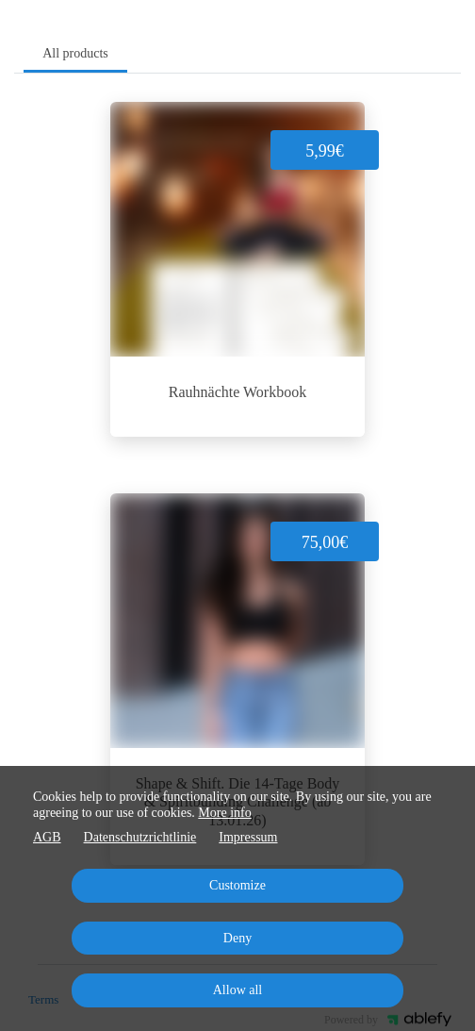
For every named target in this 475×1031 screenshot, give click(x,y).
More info (224, 813)
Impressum (248, 837)
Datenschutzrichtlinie (140, 837)
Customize (237, 885)
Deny (237, 938)
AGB (47, 837)
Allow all (238, 990)
